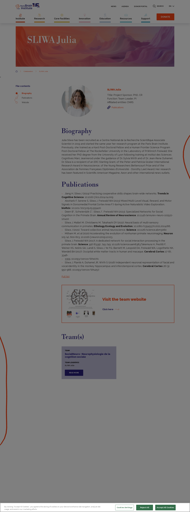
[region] (95, 507)
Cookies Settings (124, 507)
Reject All (144, 507)
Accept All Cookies (165, 507)
